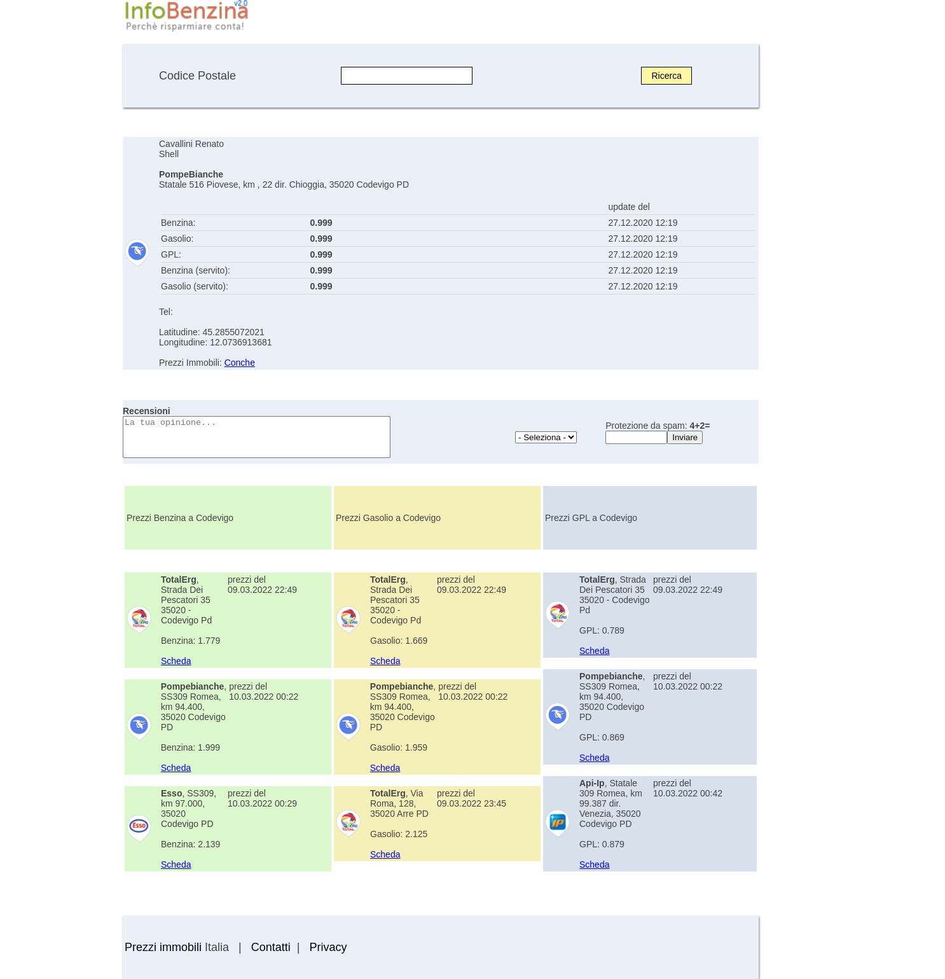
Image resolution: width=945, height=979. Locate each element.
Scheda (176, 661)
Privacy (328, 947)
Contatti (271, 947)
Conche (239, 363)
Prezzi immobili (163, 947)
